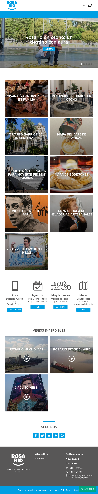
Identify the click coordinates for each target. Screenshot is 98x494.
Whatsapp (87, 489)
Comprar (60, 307)
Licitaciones (40, 458)
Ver (38, 307)
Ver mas (49, 49)
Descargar (15, 309)
